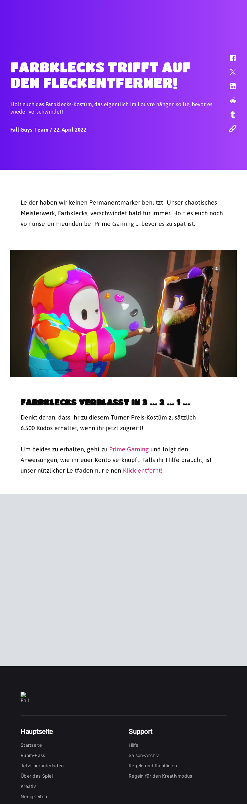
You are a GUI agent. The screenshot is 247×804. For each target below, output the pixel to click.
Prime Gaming (129, 448)
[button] (229, 61)
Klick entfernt (142, 469)
